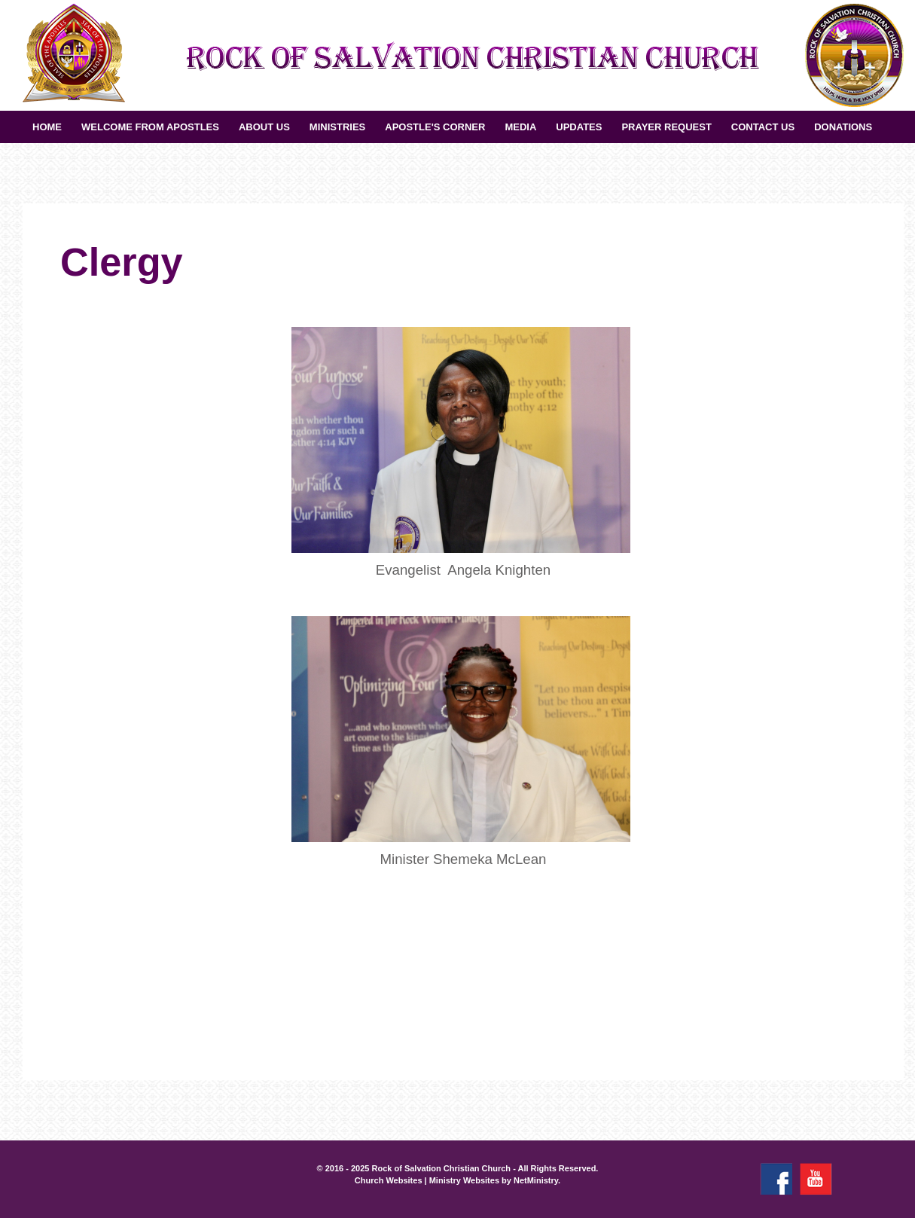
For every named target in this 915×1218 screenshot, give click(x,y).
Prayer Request (666, 127)
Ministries (337, 127)
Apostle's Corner (435, 127)
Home (47, 127)
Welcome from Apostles (150, 127)
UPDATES (579, 127)
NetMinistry (536, 1180)
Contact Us (763, 127)
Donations (843, 127)
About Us (264, 127)
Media (520, 127)
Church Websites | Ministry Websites (428, 1180)
